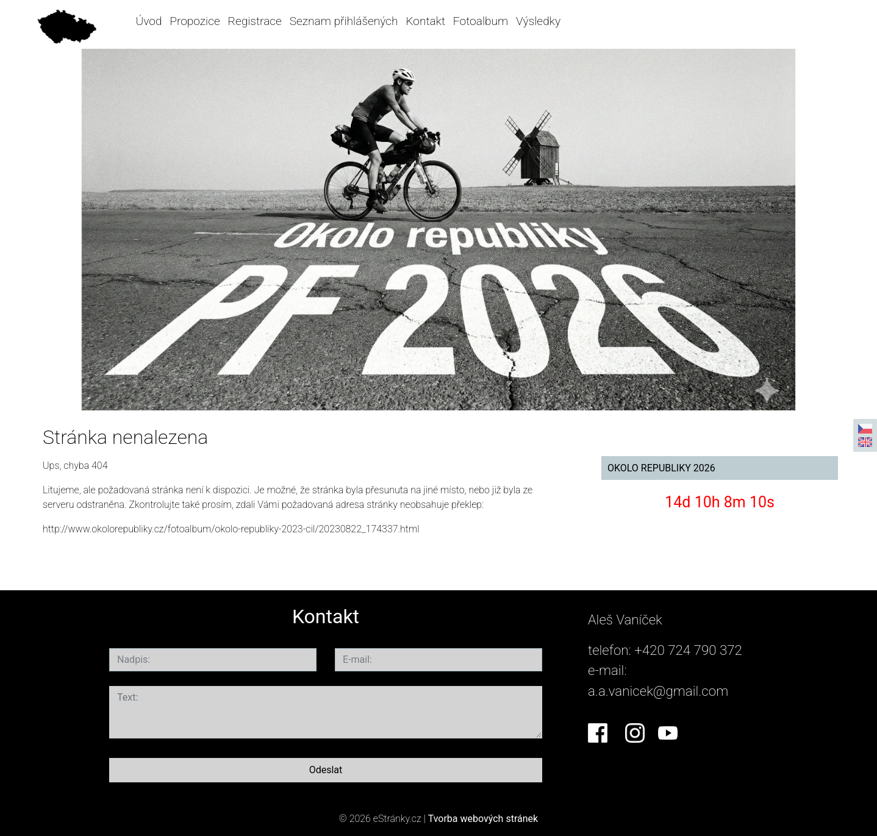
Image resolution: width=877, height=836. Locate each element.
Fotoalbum (480, 21)
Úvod (149, 21)
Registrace (255, 21)
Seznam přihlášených (344, 21)
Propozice (195, 21)
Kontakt (425, 21)
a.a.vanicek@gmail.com (658, 691)
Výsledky (538, 21)
